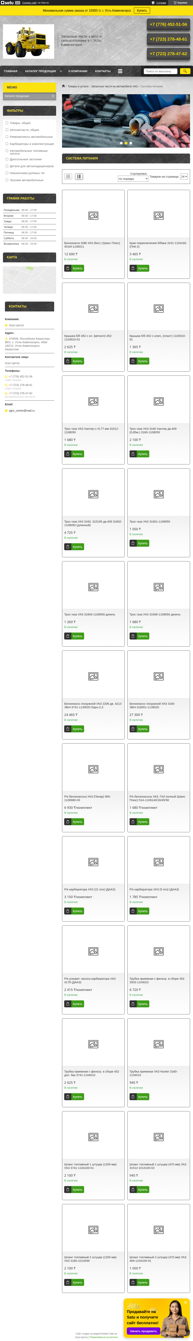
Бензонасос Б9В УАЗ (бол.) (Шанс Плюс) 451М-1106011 (92, 244)
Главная (10, 71)
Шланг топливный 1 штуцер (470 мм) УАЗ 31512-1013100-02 (158, 1166)
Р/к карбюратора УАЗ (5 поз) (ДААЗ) (154, 889)
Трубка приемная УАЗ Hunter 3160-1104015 (154, 1073)
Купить (142, 10)
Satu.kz (113, 1333)
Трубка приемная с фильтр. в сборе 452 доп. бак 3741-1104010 (91, 1073)
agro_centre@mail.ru (22, 410)
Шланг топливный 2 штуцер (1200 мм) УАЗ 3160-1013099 (90, 1258)
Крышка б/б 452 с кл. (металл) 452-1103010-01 (88, 337)
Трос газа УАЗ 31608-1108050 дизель (155, 614)
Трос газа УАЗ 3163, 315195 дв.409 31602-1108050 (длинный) (93, 523)
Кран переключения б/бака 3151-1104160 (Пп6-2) (158, 244)
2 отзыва (161, 2)
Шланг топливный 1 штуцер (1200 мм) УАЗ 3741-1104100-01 (90, 1166)
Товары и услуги (78, 86)
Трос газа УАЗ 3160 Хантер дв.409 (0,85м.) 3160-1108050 (153, 430)
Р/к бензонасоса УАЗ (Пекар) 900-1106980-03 (87, 798)
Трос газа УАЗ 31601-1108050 (150, 521)
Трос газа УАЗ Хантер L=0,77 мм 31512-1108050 (91, 430)
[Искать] (185, 71)
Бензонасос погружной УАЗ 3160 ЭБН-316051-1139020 (152, 705)
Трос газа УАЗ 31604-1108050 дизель (89, 614)
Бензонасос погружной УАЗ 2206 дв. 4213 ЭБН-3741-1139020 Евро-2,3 (92, 705)
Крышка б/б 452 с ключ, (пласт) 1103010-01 (158, 337)
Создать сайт (29, 2)
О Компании (77, 71)
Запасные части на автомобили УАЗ (114, 86)
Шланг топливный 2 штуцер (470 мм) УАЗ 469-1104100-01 (158, 1258)
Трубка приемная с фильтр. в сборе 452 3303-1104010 (157, 980)
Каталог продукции (40, 71)
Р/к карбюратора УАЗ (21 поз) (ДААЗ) (89, 889)
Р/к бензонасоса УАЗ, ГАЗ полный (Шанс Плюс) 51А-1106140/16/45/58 (157, 798)
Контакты (102, 71)
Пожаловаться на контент (104, 1337)
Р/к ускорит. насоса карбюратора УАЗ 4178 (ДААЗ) (90, 980)
